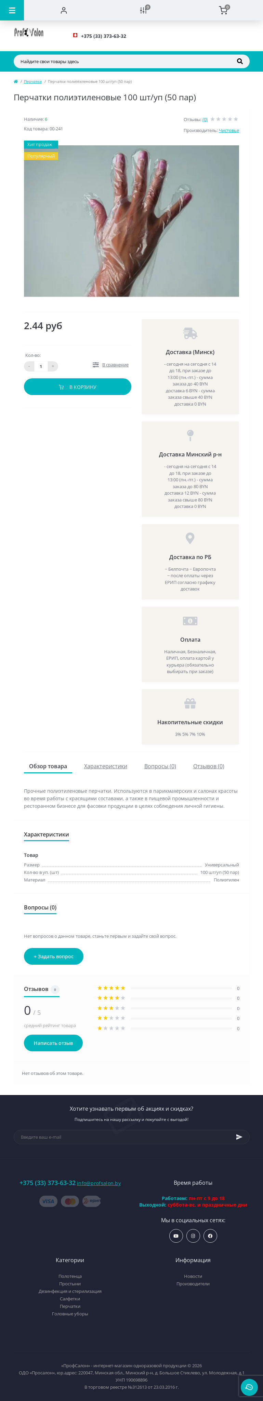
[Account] (64, 10)
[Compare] (143, 10)
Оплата (190, 639)
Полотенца (70, 1276)
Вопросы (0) (160, 766)
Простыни (70, 1284)
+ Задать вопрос (54, 956)
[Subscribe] (239, 1137)
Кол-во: (33, 355)
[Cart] (223, 10)
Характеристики (105, 766)
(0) (205, 119)
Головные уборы (70, 1314)
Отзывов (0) (208, 766)
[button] (104, 36)
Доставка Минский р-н (190, 454)
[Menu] (12, 10)
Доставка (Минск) (190, 352)
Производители (193, 1284)
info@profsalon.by (99, 1183)
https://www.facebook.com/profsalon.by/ (210, 1236)
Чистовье (229, 130)
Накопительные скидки (190, 722)
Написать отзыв (53, 1043)
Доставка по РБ (190, 557)
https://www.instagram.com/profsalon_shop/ (193, 1236)
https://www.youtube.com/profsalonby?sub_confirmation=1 (176, 1236)
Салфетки (70, 1299)
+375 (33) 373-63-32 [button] (47, 1183)
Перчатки (33, 81)
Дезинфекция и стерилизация (70, 1291)
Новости (193, 1276)
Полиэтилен (226, 880)
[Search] (240, 61)
